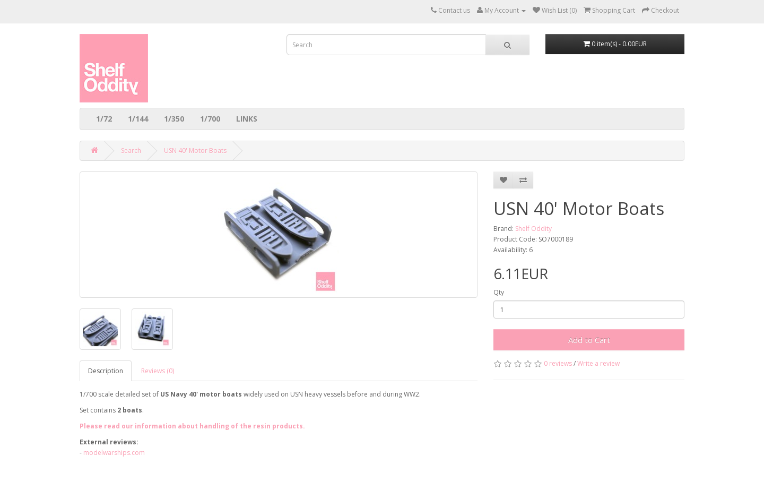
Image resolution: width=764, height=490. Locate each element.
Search (131, 150)
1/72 (104, 119)
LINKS (246, 119)
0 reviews (558, 363)
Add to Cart (589, 339)
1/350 (174, 119)
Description (105, 370)
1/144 (138, 119)
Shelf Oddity (533, 228)
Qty (498, 292)
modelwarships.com (114, 452)
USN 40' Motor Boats (195, 150)
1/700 (210, 119)
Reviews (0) (157, 370)
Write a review (598, 363)
